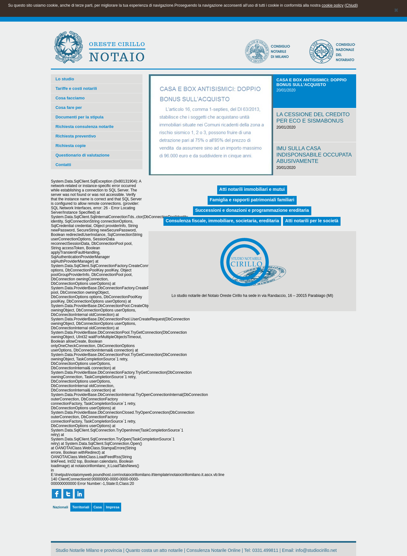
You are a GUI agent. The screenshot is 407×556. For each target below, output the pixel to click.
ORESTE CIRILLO (117, 44)
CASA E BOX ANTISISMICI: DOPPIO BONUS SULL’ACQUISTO (311, 82)
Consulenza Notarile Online (213, 550)
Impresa (112, 507)
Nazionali (60, 507)
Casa (97, 507)
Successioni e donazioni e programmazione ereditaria (252, 210)
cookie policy (333, 5)
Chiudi (351, 5)
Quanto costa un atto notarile (154, 550)
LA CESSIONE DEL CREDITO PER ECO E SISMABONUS (313, 117)
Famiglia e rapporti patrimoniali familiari (252, 199)
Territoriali (80, 507)
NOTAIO (117, 56)
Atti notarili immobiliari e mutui (252, 189)
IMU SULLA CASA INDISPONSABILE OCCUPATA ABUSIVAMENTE (313, 154)
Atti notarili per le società (311, 220)
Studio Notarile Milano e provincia (89, 550)
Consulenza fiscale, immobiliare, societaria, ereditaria (222, 220)
